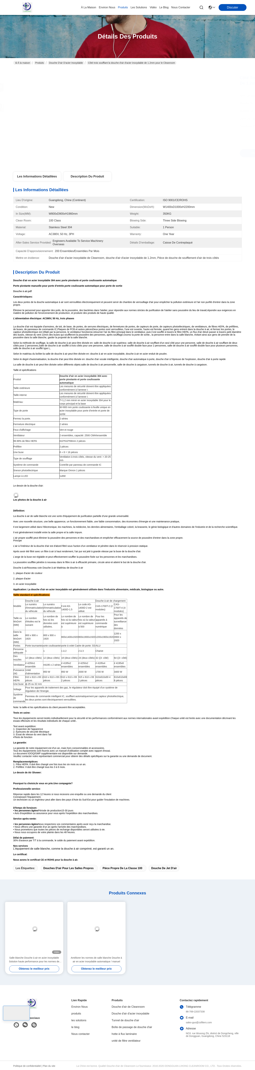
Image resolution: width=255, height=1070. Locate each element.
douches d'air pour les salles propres (68, 868)
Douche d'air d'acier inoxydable (66, 62)
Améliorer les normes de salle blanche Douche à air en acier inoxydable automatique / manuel (96, 959)
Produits (39, 62)
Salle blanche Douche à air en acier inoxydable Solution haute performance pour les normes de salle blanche (34, 959)
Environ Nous (79, 1006)
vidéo (153, 7)
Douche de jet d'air (164, 868)
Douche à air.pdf (22, 291)
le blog (164, 7)
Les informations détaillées (37, 176)
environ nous (107, 7)
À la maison (88, 7)
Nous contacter (80, 1033)
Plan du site (49, 1066)
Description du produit (87, 176)
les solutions (139, 7)
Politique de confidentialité (27, 1066)
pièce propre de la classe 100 (122, 868)
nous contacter (180, 7)
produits (123, 7)
